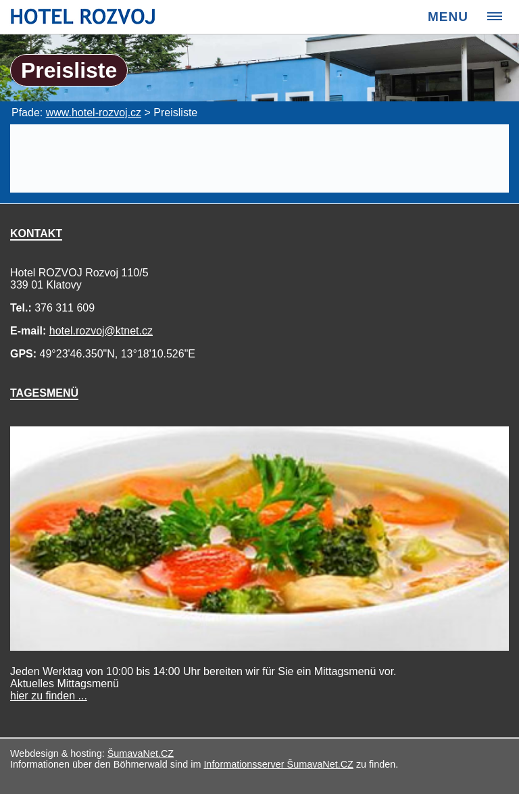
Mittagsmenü (64, 689)
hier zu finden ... (48, 695)
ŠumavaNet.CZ (140, 753)
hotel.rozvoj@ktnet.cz (101, 331)
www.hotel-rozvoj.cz (93, 112)
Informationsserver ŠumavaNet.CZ (278, 764)
